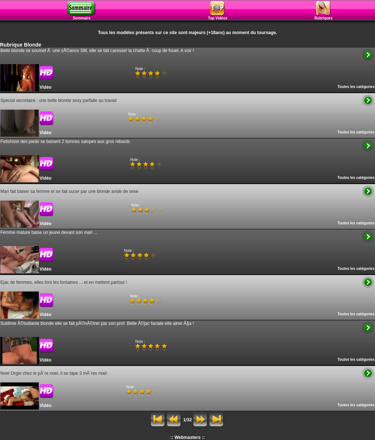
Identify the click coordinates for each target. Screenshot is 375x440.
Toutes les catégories (356, 87)
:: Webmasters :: (187, 437)
